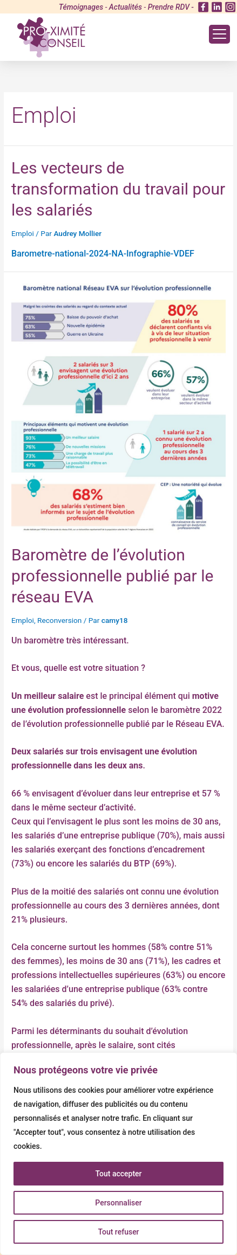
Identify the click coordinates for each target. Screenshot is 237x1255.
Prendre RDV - (171, 7)
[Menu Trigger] (219, 34)
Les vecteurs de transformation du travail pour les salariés (118, 188)
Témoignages (81, 7)
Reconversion (59, 620)
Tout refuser (118, 1232)
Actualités (125, 7)
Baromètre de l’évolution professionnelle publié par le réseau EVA (112, 575)
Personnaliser (118, 1202)
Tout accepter (118, 1173)
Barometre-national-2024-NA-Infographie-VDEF (102, 253)
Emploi (22, 233)
